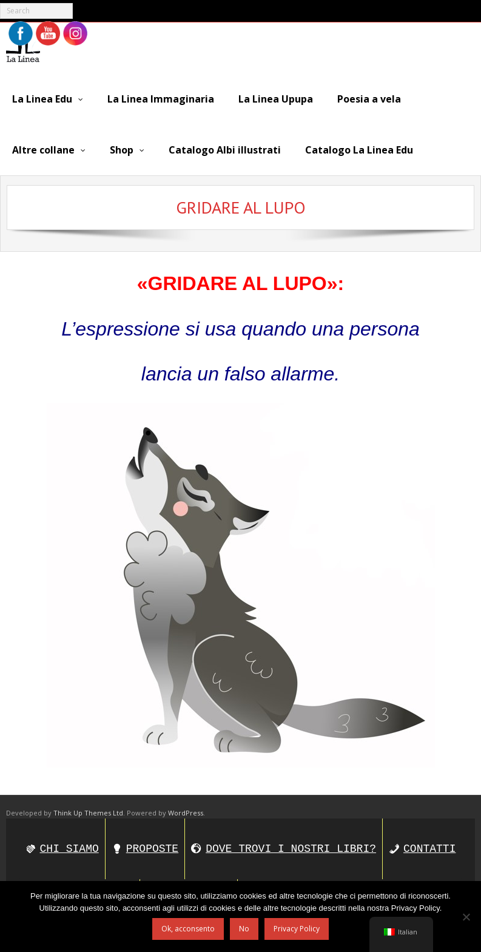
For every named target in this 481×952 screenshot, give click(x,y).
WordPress (185, 812)
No (244, 928)
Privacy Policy (297, 928)
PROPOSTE (152, 849)
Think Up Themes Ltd (88, 812)
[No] (466, 917)
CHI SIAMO (69, 849)
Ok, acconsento (188, 928)
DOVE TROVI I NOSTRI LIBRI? (291, 849)
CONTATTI (429, 849)
